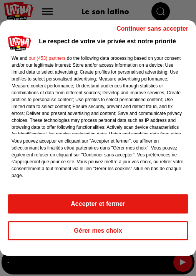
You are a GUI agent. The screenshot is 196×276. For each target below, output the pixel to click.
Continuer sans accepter (152, 28)
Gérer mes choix (98, 230)
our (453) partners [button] (46, 58)
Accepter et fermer (98, 203)
